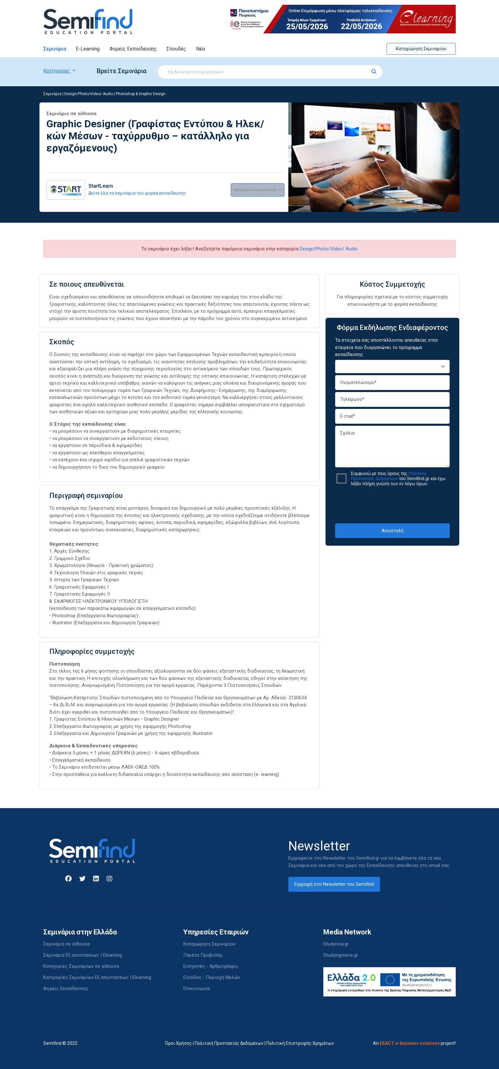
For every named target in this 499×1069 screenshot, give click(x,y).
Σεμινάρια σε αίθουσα (66, 944)
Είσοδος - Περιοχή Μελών (211, 977)
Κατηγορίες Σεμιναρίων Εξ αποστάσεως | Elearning (97, 977)
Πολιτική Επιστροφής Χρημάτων (300, 1043)
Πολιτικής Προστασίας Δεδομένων (389, 476)
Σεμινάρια (54, 49)
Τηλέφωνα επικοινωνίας (257, 190)
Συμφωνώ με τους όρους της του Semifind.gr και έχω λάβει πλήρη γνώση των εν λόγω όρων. (398, 478)
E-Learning (88, 49)
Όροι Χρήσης (178, 1043)
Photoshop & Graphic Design (140, 94)
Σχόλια (392, 446)
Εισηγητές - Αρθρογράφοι (210, 966)
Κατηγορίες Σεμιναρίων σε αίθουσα (81, 966)
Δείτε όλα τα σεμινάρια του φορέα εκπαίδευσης (137, 193)
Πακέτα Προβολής (203, 955)
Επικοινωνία (196, 988)
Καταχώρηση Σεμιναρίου (421, 48)
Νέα (200, 49)
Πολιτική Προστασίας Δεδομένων (229, 1043)
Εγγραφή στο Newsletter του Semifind (334, 884)
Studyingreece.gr (340, 955)
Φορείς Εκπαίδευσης (133, 49)
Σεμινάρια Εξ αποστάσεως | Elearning (82, 955)
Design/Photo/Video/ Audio (88, 94)
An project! (414, 1043)
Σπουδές (176, 49)
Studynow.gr (336, 944)
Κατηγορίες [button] (57, 71)
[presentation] (392, 504)
